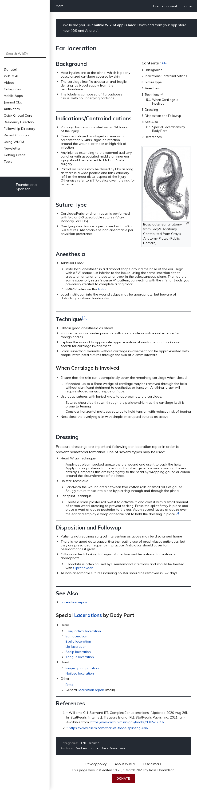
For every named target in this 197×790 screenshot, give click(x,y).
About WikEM (124, 764)
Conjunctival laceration (83, 631)
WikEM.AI (11, 76)
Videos (9, 82)
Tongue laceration (80, 657)
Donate (123, 778)
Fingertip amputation (82, 668)
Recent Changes (16, 135)
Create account (165, 6)
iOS (74, 30)
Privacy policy (96, 764)
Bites (69, 685)
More (59, 6)
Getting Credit (14, 155)
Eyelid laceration (78, 641)
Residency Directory (19, 122)
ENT (84, 743)
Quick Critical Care (18, 115)
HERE (102, 289)
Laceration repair (74, 602)
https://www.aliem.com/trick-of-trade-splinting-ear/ (108, 728)
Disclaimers (152, 764)
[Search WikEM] (25, 54)
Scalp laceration (78, 652)
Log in (187, 6)
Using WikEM (14, 142)
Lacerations (88, 615)
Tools (8, 161)
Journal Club (13, 102)
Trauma (94, 743)
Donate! (10, 69)
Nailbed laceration (80, 673)
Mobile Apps (13, 96)
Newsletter (12, 148)
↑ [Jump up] (67, 713)
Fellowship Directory (19, 128)
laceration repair (91, 690)
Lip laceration (76, 646)
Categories (12, 89)
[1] (85, 317)
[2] (177, 512)
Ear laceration (76, 636)
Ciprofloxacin (83, 568)
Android (91, 30)
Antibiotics (12, 109)
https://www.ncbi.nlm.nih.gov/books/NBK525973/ (127, 722)
